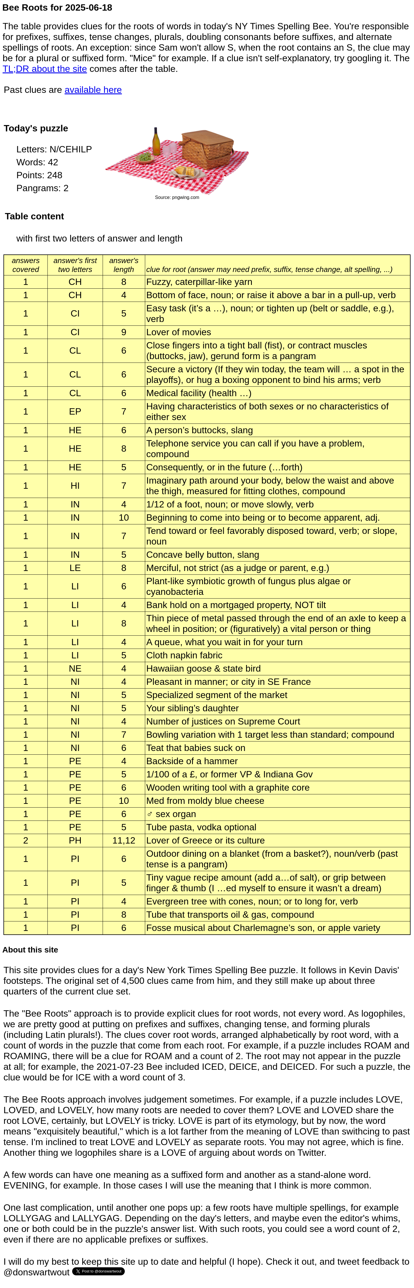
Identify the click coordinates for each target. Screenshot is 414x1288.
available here (93, 90)
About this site (30, 949)
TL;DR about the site (45, 69)
